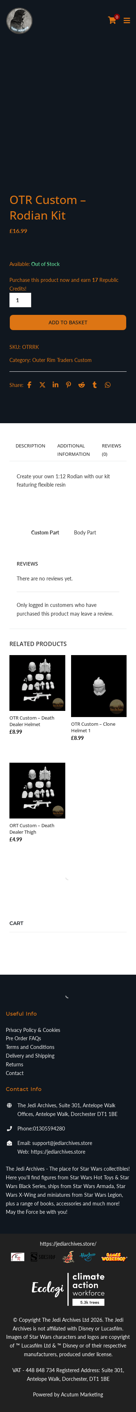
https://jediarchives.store (58, 1152)
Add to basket (68, 322)
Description (30, 445)
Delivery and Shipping (30, 1056)
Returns (14, 1064)
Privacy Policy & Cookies (33, 1030)
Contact (15, 1073)
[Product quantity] (20, 300)
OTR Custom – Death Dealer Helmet (31, 721)
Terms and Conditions (30, 1047)
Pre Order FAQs (23, 1038)
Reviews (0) (111, 449)
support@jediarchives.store (62, 1143)
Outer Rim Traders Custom (62, 360)
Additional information (73, 449)
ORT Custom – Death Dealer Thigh (31, 828)
